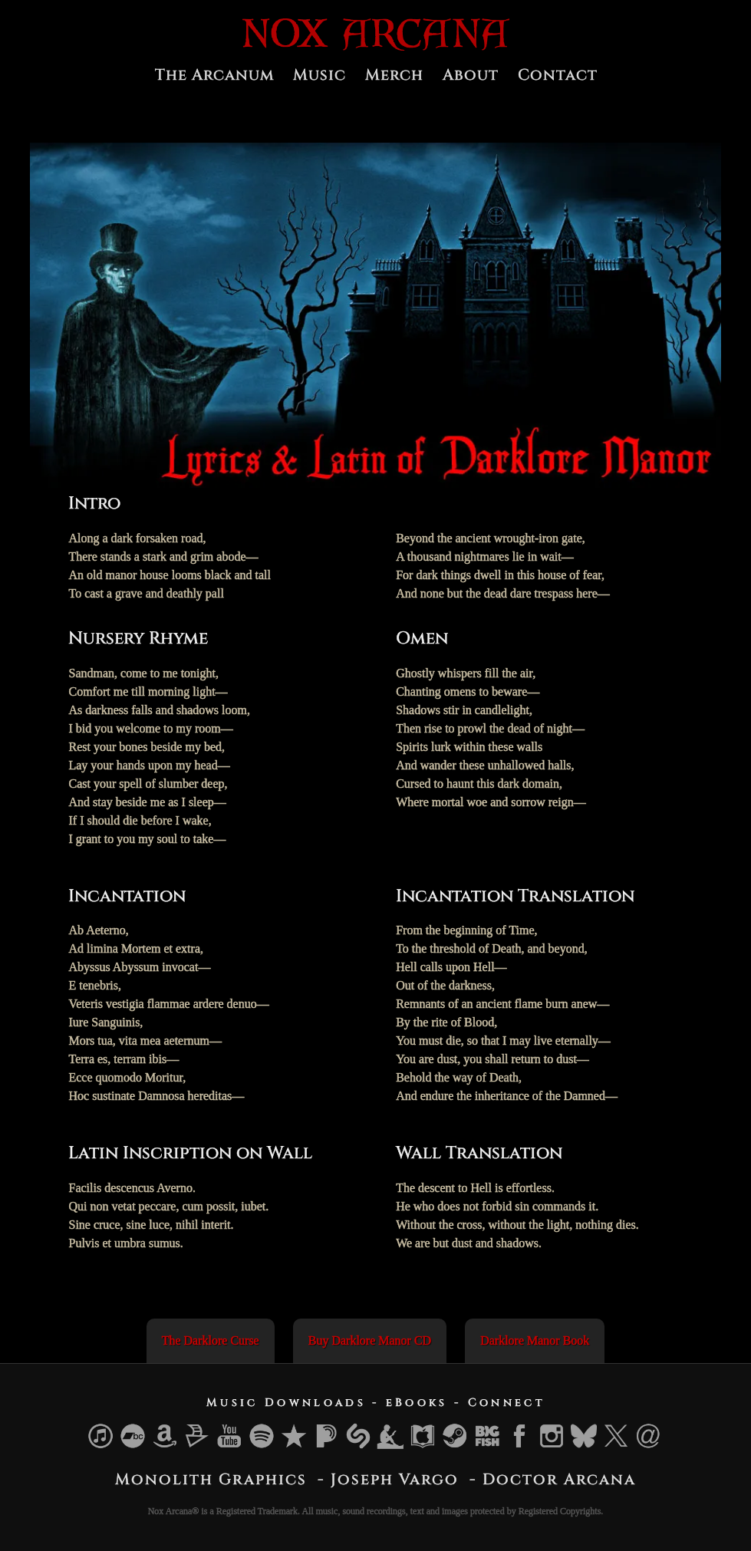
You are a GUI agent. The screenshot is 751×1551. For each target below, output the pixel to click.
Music (319, 74)
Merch (394, 74)
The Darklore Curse (210, 1340)
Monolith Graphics (211, 1479)
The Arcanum (214, 74)
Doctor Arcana (559, 1479)
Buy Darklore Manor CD (369, 1340)
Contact (558, 74)
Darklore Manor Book (534, 1340)
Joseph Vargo (395, 1479)
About (471, 74)
